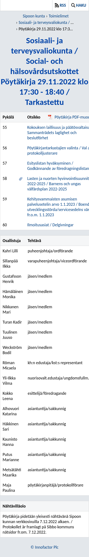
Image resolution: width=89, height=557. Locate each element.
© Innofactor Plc (44, 547)
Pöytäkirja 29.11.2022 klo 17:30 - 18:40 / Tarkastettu (46, 29)
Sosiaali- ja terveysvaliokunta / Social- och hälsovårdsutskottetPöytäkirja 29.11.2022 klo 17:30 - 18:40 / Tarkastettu (44, 71)
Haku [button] (78, 5)
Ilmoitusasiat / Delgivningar (50, 224)
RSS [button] (60, 5)
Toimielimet (59, 16)
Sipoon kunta (34, 16)
